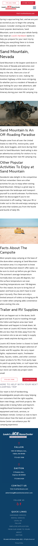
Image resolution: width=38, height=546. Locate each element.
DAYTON (19, 535)
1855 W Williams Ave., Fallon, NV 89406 (19, 452)
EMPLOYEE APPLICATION (19, 526)
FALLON (18, 523)
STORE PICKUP (28, 3)
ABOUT (19, 532)
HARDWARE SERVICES (18, 515)
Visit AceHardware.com (25, 13)
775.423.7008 (11, 3)
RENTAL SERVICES (18, 518)
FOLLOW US (19, 500)
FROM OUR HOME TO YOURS (19, 529)
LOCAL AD (18, 521)
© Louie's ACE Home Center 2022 (13, 539)
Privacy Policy (19, 543)
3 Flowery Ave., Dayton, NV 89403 (19, 473)
